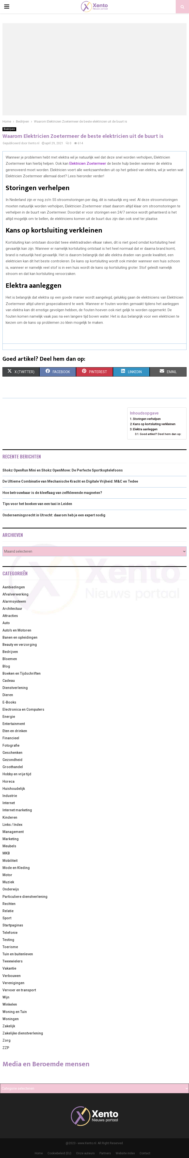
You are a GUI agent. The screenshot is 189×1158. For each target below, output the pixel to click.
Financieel (10, 738)
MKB (6, 853)
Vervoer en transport (19, 990)
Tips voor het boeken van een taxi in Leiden (37, 504)
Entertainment (13, 724)
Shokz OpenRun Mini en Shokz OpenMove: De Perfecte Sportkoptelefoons (62, 470)
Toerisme (10, 947)
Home (39, 1153)
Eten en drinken (14, 731)
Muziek (8, 882)
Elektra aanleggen (145, 429)
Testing (8, 940)
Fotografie (10, 745)
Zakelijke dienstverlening (22, 1033)
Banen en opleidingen (19, 637)
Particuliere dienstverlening (24, 897)
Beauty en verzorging (19, 645)
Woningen (10, 1019)
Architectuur (12, 609)
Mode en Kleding (16, 868)
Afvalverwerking (15, 594)
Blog (6, 666)
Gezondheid (12, 760)
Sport (6, 918)
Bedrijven (9, 129)
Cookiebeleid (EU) (59, 1153)
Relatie (8, 911)
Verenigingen (13, 983)
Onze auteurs (85, 1153)
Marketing (10, 839)
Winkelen (9, 1004)
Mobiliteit (9, 861)
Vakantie (9, 968)
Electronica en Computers (23, 709)
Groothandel (12, 767)
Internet (8, 803)
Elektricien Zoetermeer (87, 163)
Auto (6, 623)
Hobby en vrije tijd (16, 774)
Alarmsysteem (14, 601)
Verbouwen (11, 976)
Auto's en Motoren (16, 630)
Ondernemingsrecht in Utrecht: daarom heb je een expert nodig (53, 515)
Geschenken (12, 753)
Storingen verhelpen (147, 419)
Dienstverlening (15, 688)
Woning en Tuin (14, 1012)
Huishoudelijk (13, 789)
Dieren (7, 695)
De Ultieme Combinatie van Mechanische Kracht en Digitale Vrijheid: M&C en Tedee (70, 481)
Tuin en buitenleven (17, 954)
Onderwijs (10, 889)
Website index (125, 1153)
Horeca (8, 781)
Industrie (9, 796)
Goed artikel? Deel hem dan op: (160, 434)
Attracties (10, 616)
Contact (145, 1153)
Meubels (9, 846)
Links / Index (12, 825)
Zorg (6, 1040)
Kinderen (9, 817)
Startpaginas (12, 925)
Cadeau (8, 681)
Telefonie (9, 933)
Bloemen (9, 659)
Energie (8, 717)
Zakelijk (8, 1026)
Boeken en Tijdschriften (21, 673)
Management (13, 832)
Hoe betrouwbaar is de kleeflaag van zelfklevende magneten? (52, 493)
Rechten (9, 904)
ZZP (5, 1048)
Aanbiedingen (13, 587)
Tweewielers (12, 961)
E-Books (9, 702)
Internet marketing (17, 810)
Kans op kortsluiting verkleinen (154, 424)
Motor (7, 875)
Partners (105, 1153)
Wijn (5, 997)
